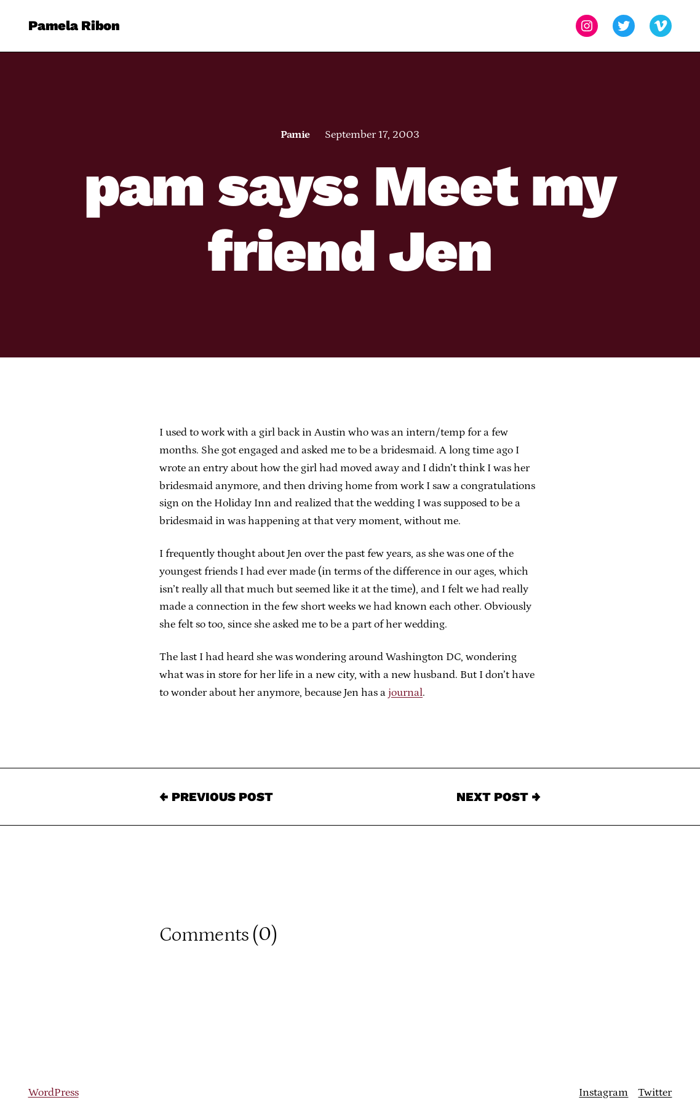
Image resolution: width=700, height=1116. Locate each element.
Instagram (603, 1092)
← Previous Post (216, 796)
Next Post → (498, 796)
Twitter (655, 1092)
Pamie (294, 135)
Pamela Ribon (74, 25)
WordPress (53, 1092)
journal (405, 693)
